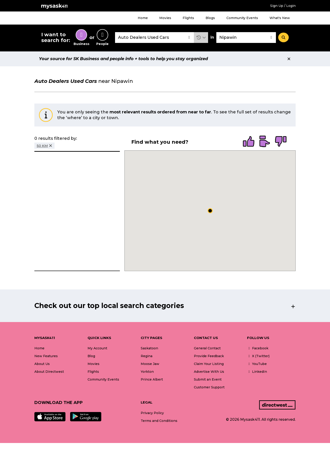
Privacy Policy (152, 413)
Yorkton (147, 372)
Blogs (210, 18)
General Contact (207, 348)
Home (143, 18)
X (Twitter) (258, 356)
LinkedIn (257, 372)
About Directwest (49, 372)
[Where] (246, 37)
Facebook (257, 348)
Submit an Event (208, 379)
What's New (280, 18)
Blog (91, 356)
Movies (165, 18)
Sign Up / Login (283, 6)
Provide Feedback (209, 356)
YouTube (257, 364)
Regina (146, 356)
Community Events (242, 18)
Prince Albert (152, 379)
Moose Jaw (150, 364)
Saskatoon (149, 348)
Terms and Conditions (159, 421)
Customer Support (209, 387)
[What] (154, 37)
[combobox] (154, 37)
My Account (97, 348)
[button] (201, 37)
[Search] (283, 37)
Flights (188, 18)
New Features (46, 356)
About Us (42, 364)
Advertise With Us (209, 372)
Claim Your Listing (209, 364)
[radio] (249, 141)
